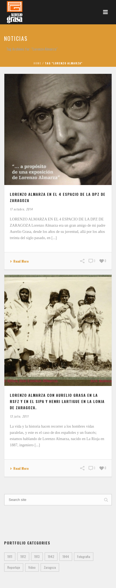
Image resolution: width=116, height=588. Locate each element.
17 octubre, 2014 (21, 209)
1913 (37, 556)
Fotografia (83, 556)
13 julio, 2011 (19, 416)
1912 (23, 556)
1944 (65, 556)
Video (32, 567)
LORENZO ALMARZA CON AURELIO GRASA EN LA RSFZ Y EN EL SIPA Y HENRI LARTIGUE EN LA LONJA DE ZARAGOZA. (57, 401)
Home (37, 63)
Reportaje (13, 567)
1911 (9, 556)
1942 (51, 556)
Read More (19, 261)
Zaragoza (50, 567)
